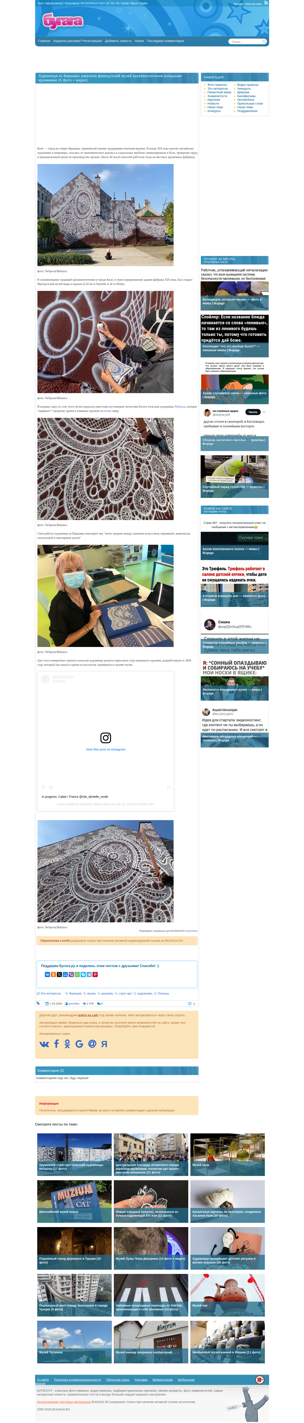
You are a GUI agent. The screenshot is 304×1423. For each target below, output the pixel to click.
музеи (91, 993)
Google (125, 3)
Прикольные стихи (250, 103)
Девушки (243, 92)
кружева (107, 993)
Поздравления (247, 111)
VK (107, 3)
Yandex (144, 3)
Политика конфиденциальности (77, 1379)
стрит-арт (125, 993)
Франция (75, 993)
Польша (163, 993)
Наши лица (215, 107)
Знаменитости (217, 96)
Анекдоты (244, 88)
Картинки (214, 99)
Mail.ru (134, 3)
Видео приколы (248, 84)
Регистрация (72, 3)
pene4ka (74, 1003)
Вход (40, 3)
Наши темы (245, 107)
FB (112, 3)
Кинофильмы (246, 96)
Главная (44, 41)
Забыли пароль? (54, 3)
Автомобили (245, 99)
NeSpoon (180, 406)
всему (108, 411)
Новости (213, 103)
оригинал (192, 931)
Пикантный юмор (219, 92)
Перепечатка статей (55, 940)
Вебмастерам (163, 1379)
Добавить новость (118, 41)
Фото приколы (217, 84)
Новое (139, 41)
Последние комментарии (165, 41)
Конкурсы (214, 111)
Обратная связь (253, 3)
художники (144, 993)
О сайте (43, 1379)
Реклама (238, 3)
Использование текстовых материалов (64, 1402)
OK (118, 3)
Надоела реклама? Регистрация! (77, 41)
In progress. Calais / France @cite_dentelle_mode (75, 796)
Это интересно (51, 993)
